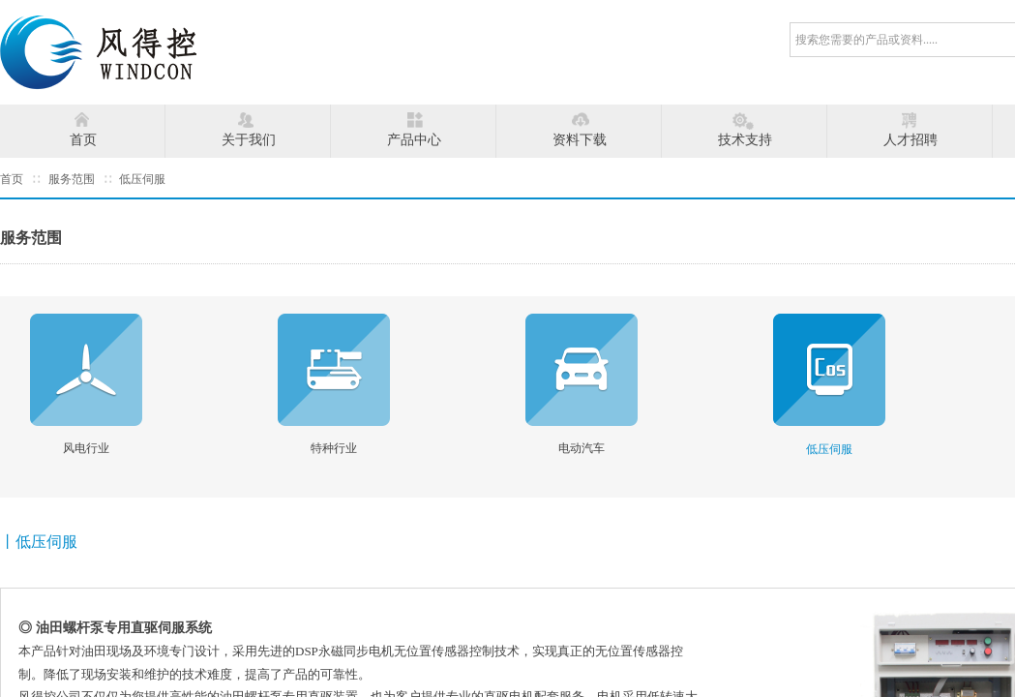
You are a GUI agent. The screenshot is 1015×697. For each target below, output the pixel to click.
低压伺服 (142, 179)
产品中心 (414, 140)
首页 (83, 140)
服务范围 (71, 179)
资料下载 (579, 140)
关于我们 (249, 140)
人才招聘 (910, 140)
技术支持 (745, 140)
